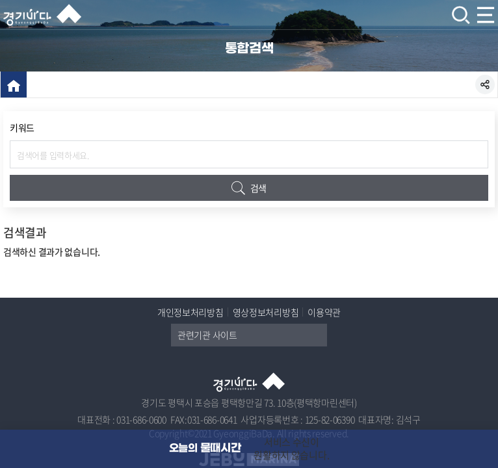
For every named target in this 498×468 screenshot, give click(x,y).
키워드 (22, 127)
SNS (485, 84)
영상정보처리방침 (266, 312)
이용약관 (324, 312)
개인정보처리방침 (190, 312)
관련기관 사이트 (252, 335)
